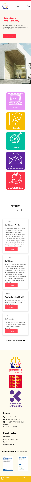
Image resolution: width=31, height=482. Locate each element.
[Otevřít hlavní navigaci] (18, 6)
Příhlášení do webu (9, 444)
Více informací (9, 36)
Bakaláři (5, 442)
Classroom (6, 436)
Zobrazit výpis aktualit (15, 340)
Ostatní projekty (22, 451)
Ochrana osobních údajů (11, 439)
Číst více (11, 249)
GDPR (2, 480)
